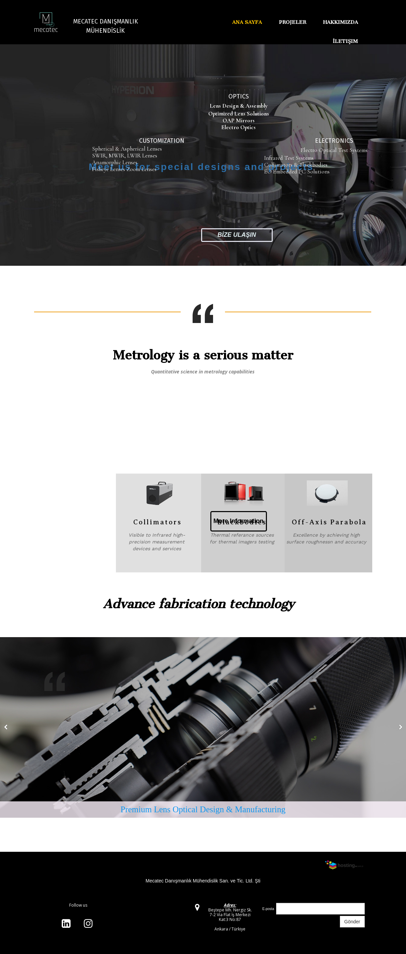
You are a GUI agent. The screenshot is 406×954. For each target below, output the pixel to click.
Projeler (292, 22)
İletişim (345, 41)
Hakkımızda (340, 22)
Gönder (352, 921)
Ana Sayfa (247, 22)
